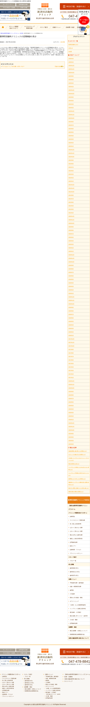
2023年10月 (71, 118)
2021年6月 (71, 202)
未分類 (62, 42)
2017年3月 (71, 370)
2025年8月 (71, 76)
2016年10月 (71, 388)
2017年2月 (71, 374)
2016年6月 (71, 402)
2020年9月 (71, 226)
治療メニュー (57, 28)
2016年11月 (71, 384)
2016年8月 (71, 395)
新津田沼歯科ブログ (73, 44)
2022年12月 (71, 149)
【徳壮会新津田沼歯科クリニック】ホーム (3, 28)
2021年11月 (71, 188)
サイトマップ (68, 681)
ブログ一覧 (73, 560)
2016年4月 (71, 409)
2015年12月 (71, 423)
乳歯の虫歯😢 (59, 66)
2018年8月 (71, 310)
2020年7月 (71, 233)
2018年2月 (71, 332)
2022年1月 (71, 181)
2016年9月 (71, 391)
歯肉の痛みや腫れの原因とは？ (76, 491)
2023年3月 (71, 139)
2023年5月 (71, 132)
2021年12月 (71, 184)
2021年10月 (71, 191)
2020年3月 (71, 244)
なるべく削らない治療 (76, 531)
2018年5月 (71, 321)
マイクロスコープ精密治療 (29, 28)
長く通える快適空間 (75, 524)
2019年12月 (71, 254)
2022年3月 (71, 174)
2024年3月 (71, 104)
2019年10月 (71, 261)
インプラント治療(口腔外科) (78, 608)
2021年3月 (71, 209)
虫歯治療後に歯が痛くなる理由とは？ (77, 451)
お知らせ (70, 48)
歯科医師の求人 (74, 568)
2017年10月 (71, 346)
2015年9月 (71, 433)
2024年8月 (71, 97)
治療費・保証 (70, 28)
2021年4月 (71, 205)
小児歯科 (72, 594)
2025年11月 (71, 69)
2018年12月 (71, 296)
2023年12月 (71, 111)
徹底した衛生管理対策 (76, 538)
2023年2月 (71, 142)
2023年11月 (71, 114)
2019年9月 (71, 265)
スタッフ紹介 (43, 28)
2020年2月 (71, 247)
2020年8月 (71, 230)
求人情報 (71, 564)
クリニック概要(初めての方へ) (13, 28)
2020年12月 (71, 216)
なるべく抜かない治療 (76, 527)
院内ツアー (73, 546)
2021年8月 (71, 195)
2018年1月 (71, 335)
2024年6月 (71, 100)
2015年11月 (71, 426)
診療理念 (72, 516)
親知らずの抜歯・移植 (76, 597)
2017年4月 (71, 367)
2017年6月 (71, 360)
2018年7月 (71, 314)
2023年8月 (71, 121)
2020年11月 (71, 219)
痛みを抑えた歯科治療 (76, 535)
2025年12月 (71, 65)
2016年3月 (71, 412)
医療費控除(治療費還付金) (77, 634)
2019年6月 (71, 275)
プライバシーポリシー (76, 553)
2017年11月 (71, 342)
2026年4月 (71, 58)
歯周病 (72, 590)
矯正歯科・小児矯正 (75, 612)
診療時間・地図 (83, 28)
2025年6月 (71, 79)
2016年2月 (71, 416)
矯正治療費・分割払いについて (78, 630)
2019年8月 (71, 268)
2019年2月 (71, 289)
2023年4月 (71, 135)
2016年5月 (71, 405)
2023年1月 (71, 146)
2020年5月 (71, 237)
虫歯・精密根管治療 (75, 586)
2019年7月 (71, 272)
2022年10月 (71, 156)
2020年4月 (71, 240)
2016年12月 (71, 381)
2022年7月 (71, 167)
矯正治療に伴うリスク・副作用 (78, 616)
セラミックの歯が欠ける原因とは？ (77, 454)
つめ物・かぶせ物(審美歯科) (78, 605)
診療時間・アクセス (75, 549)
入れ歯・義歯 (73, 619)
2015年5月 (71, 440)
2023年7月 (71, 125)
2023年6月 (71, 128)
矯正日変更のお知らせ (73, 463)
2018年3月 (71, 328)
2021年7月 (71, 198)
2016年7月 (71, 398)
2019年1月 (71, 293)
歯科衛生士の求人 (75, 571)
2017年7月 (71, 356)
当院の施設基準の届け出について (78, 638)
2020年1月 (71, 251)
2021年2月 (71, 212)
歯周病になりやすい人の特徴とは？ (77, 478)
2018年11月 (71, 300)
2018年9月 (71, 307)
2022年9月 (71, 160)
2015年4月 (71, 444)
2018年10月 (71, 303)
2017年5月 (71, 363)
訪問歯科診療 (73, 542)
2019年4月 (71, 282)
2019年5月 (71, 279)
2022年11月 (71, 153)
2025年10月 (71, 72)
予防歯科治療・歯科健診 (77, 583)
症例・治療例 (68, 676)
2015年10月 (71, 430)
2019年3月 (71, 286)
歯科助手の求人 (74, 575)
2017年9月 (71, 349)
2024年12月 (71, 90)
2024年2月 (71, 107)
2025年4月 (71, 83)
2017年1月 (71, 377)
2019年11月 (71, 258)
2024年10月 (71, 93)
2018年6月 (71, 317)
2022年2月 (71, 177)
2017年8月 (71, 353)
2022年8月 (71, 163)
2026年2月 (71, 62)
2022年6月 (71, 170)
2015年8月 (71, 437)
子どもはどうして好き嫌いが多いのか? (13, 66)
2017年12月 (71, 339)
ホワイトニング (74, 601)
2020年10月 (71, 223)
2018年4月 (71, 325)
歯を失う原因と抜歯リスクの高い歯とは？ (78, 488)
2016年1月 (71, 419)
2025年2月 (71, 86)
